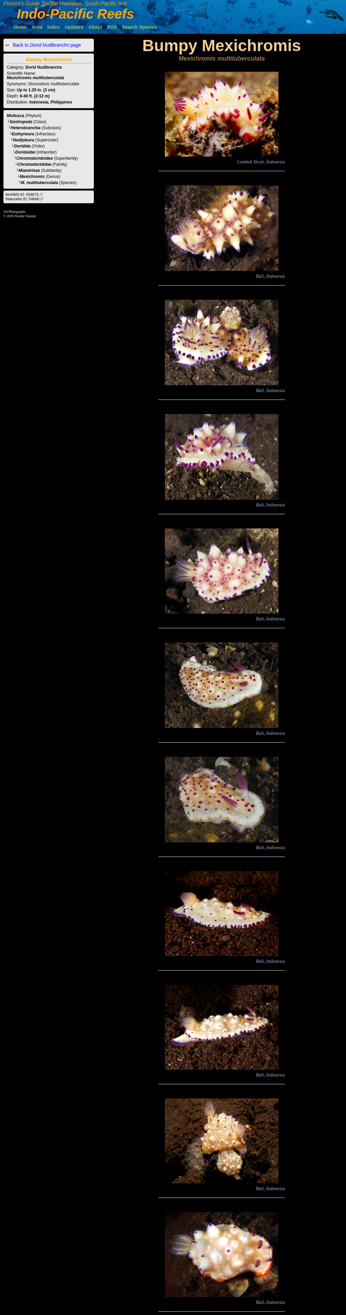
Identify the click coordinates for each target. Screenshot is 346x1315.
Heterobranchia (26, 128)
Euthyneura (23, 134)
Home (20, 27)
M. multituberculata (39, 182)
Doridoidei (25, 152)
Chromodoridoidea (35, 158)
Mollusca (15, 115)
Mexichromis (32, 176)
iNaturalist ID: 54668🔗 (24, 199)
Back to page (46, 45)
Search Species (139, 27)
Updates (74, 27)
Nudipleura (23, 140)
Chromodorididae (34, 164)
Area (37, 27)
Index (53, 27)
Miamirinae (29, 170)
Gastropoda (21, 121)
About (95, 27)
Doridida (22, 146)
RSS (112, 27)
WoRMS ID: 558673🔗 (24, 194)
